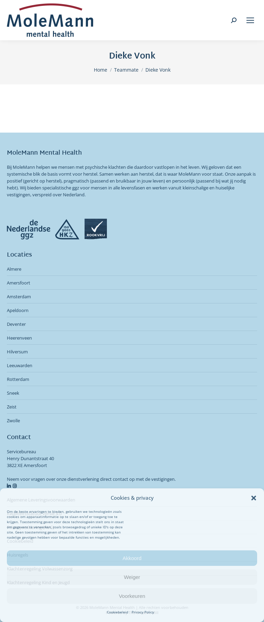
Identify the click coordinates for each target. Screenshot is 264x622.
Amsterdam (19, 296)
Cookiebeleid (117, 612)
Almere (14, 269)
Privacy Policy (143, 612)
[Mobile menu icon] (250, 20)
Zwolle (13, 420)
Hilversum (17, 352)
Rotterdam (18, 379)
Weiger (132, 577)
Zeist (11, 407)
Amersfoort (18, 283)
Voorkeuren (132, 596)
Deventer (16, 324)
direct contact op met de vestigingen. (138, 479)
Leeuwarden (19, 365)
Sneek (13, 393)
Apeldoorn (18, 310)
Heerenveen (19, 338)
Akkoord (131, 558)
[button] (253, 498)
